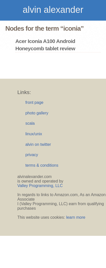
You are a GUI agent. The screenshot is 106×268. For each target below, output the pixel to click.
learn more (75, 217)
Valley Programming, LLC (40, 186)
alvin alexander (53, 10)
